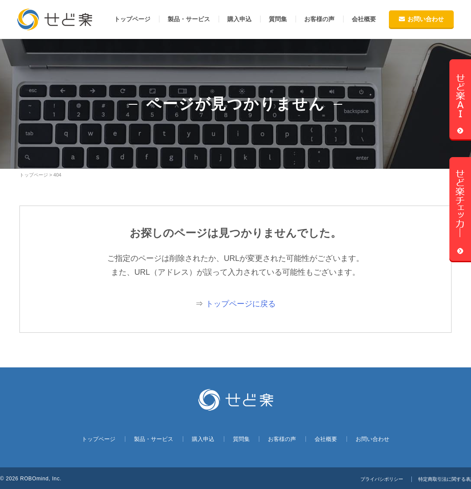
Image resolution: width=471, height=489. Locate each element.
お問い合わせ (421, 19)
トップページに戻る (241, 303)
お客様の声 (319, 19)
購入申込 (239, 19)
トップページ (132, 19)
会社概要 (364, 19)
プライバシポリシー (374, 479)
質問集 (278, 19)
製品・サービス (189, 19)
